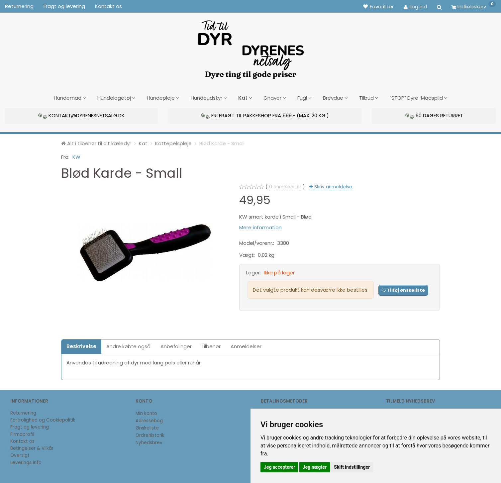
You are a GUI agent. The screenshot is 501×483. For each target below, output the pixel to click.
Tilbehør (211, 345)
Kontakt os (108, 6)
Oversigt (20, 454)
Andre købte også (128, 345)
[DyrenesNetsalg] (250, 47)
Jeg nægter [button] (315, 467)
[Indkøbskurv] (474, 6)
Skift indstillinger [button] (352, 467)
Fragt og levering (64, 6)
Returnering (19, 6)
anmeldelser (285, 186)
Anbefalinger (176, 345)
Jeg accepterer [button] (279, 467)
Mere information (260, 226)
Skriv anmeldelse (332, 186)
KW (76, 155)
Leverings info (26, 461)
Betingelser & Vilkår (31, 447)
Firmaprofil (22, 433)
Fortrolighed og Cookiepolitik (42, 419)
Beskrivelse (81, 345)
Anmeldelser (246, 345)
